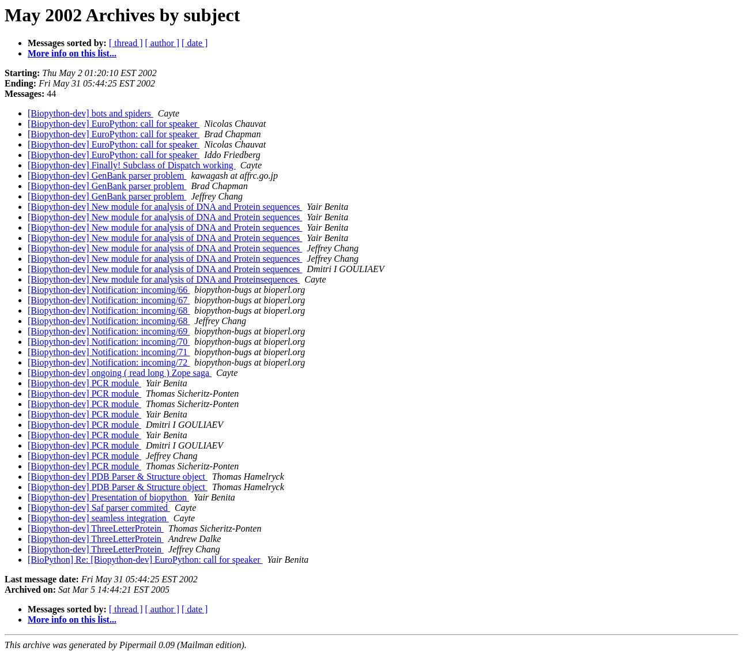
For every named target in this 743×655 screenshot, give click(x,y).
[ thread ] (126, 43)
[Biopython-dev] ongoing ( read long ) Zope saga (120, 373)
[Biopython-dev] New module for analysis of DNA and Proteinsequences (164, 279)
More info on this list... (72, 53)
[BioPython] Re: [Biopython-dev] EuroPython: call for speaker (145, 559)
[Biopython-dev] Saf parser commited (99, 508)
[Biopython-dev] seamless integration (98, 518)
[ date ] (195, 43)
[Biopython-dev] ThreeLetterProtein (96, 528)
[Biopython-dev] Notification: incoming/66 (109, 290)
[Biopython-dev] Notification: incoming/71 (109, 352)
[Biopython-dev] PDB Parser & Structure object (118, 476)
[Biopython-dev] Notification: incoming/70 (109, 342)
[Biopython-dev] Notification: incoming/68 (109, 310)
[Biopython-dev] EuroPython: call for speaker (113, 124)
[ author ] (162, 43)
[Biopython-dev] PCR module (84, 383)
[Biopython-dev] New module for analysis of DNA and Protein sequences (165, 207)
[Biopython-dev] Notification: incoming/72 (109, 362)
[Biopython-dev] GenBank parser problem (107, 175)
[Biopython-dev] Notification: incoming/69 (109, 331)
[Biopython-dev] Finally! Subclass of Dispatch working (132, 165)
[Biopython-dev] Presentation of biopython (108, 497)
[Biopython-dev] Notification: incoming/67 (109, 300)
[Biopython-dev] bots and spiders (90, 113)
